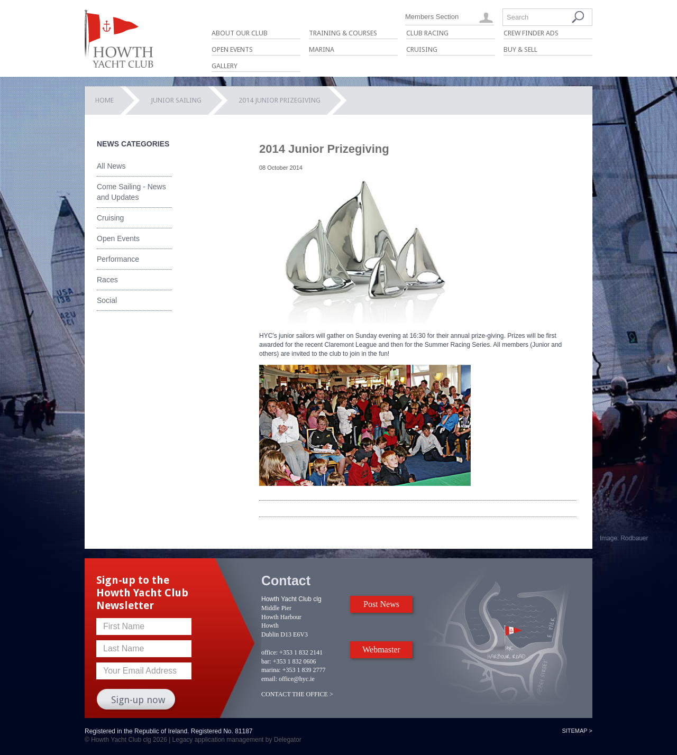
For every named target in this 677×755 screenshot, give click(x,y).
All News (111, 166)
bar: (266, 661)
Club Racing (427, 33)
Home (104, 100)
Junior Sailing (176, 100)
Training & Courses (343, 33)
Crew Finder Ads (531, 33)
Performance (118, 259)
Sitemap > (577, 731)
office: (269, 652)
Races (107, 279)
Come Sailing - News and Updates (131, 191)
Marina (321, 49)
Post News (381, 604)
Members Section (432, 17)
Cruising (421, 49)
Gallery (224, 66)
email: (269, 679)
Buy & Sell (520, 49)
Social (107, 300)
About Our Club (240, 33)
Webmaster (381, 649)
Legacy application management (218, 739)
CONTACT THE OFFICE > (297, 694)
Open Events (232, 49)
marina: (271, 670)
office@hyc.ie (297, 679)
